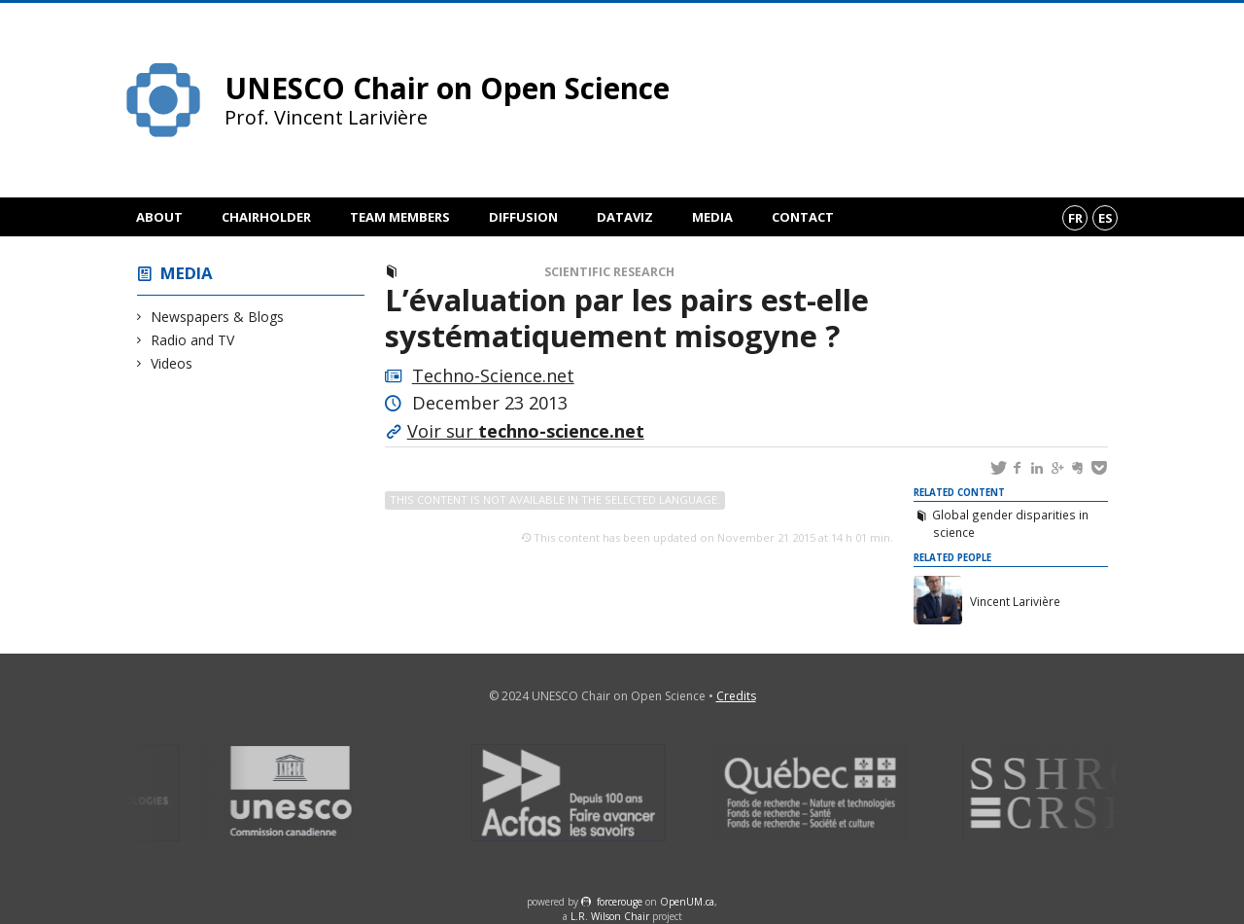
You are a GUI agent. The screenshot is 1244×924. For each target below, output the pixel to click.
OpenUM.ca (687, 901)
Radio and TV (193, 340)
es (1105, 218)
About (159, 217)
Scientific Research (609, 272)
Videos (172, 363)
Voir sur (525, 431)
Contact (803, 217)
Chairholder (266, 217)
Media (712, 217)
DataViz (625, 217)
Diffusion (523, 217)
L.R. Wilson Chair (609, 916)
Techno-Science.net (493, 375)
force (619, 901)
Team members (400, 217)
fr (1075, 218)
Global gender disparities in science (1010, 523)
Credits (736, 696)
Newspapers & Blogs (218, 316)
